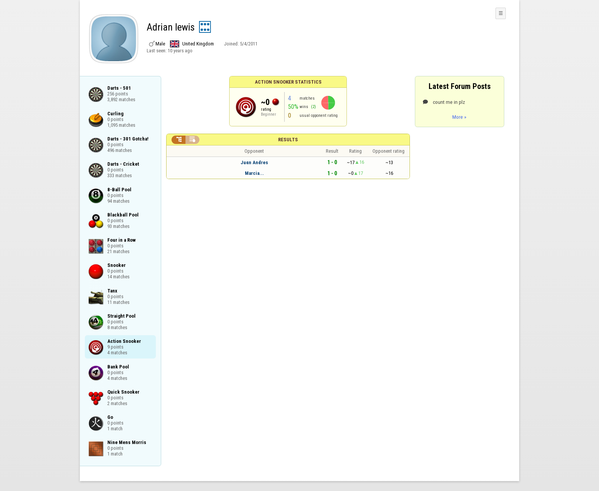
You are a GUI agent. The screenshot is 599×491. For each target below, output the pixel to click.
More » (459, 117)
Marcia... (254, 173)
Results (288, 139)
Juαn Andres (254, 162)
